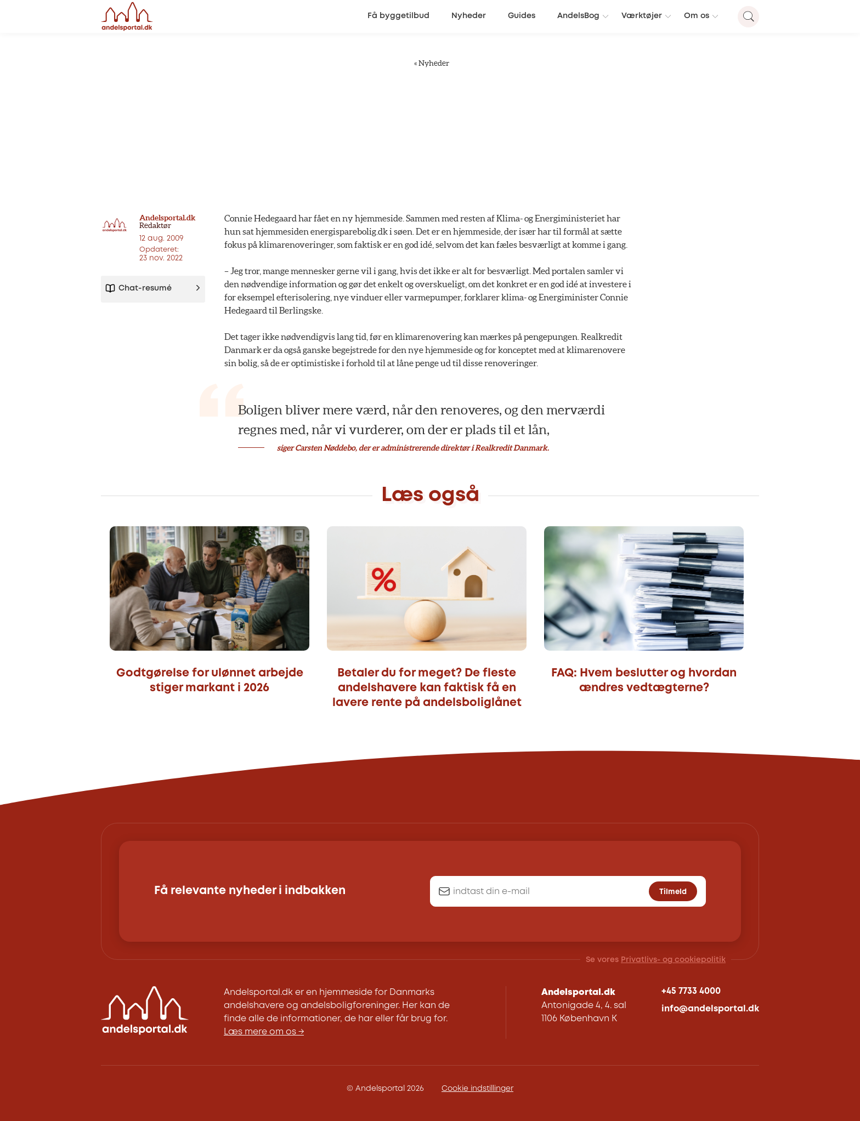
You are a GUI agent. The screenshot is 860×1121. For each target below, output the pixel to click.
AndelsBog (578, 16)
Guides (521, 16)
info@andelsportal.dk (710, 1009)
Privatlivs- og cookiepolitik (673, 960)
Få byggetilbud (398, 16)
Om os (696, 16)
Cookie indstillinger (477, 1088)
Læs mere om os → (264, 1032)
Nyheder (468, 16)
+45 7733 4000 (691, 991)
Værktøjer (641, 16)
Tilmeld (673, 892)
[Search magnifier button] (748, 17)
